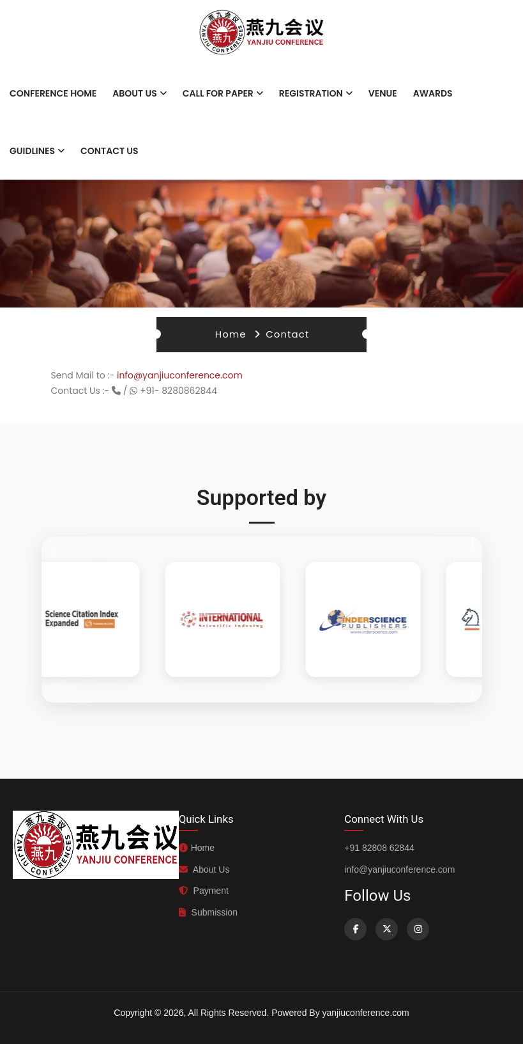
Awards (433, 93)
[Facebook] (355, 929)
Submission (208, 912)
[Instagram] (418, 929)
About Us (134, 93)
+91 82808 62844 (379, 848)
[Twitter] (386, 929)
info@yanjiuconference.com (180, 375)
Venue (382, 93)
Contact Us (109, 150)
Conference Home (53, 93)
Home (230, 334)
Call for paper (218, 93)
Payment (204, 890)
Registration (311, 93)
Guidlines (32, 150)
